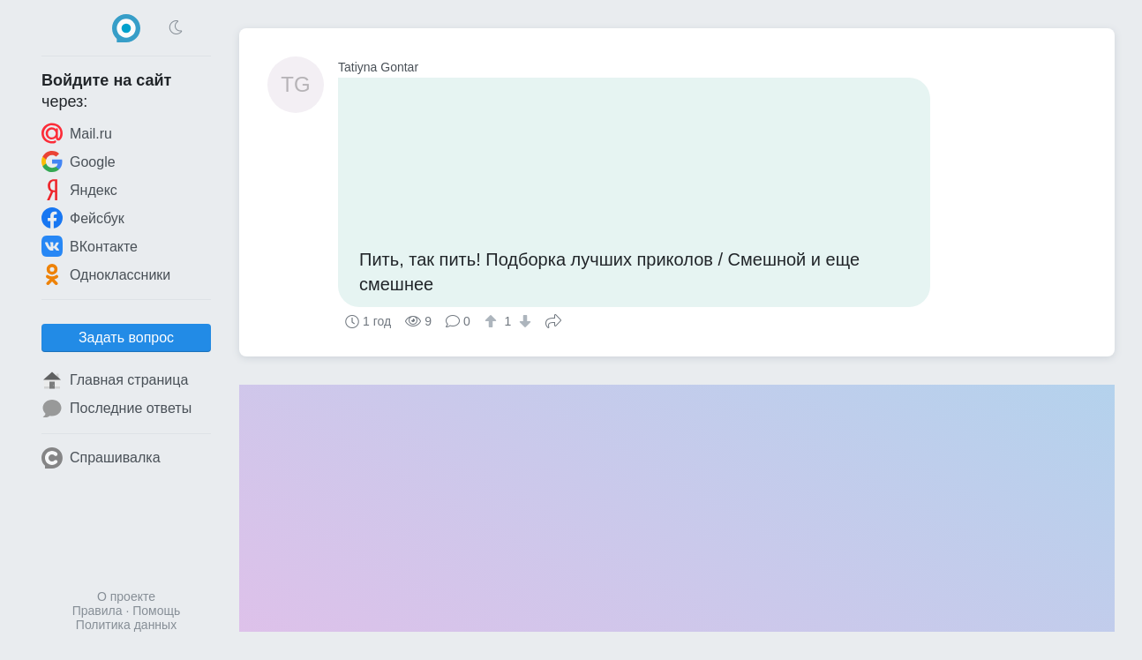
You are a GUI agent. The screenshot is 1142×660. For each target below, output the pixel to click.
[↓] (523, 321)
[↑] (493, 321)
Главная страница (114, 380)
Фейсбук (82, 218)
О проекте (126, 596)
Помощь (156, 611)
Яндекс (79, 189)
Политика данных (126, 625)
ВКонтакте (89, 246)
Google (78, 161)
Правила (97, 611)
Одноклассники (105, 274)
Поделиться (553, 319)
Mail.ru (76, 133)
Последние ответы (116, 408)
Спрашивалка (101, 458)
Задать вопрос (126, 337)
